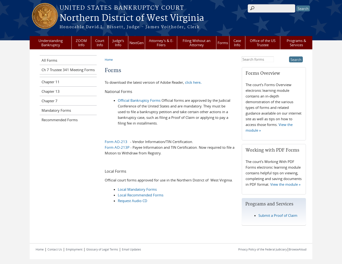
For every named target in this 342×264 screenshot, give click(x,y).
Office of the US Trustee (263, 42)
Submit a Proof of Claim (277, 215)
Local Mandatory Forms (137, 189)
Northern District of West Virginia (132, 18)
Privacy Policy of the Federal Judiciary (262, 249)
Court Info (99, 42)
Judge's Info (118, 42)
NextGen (136, 42)
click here (193, 82)
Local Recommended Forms (140, 195)
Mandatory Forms (56, 110)
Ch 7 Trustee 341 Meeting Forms (68, 69)
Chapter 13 (51, 91)
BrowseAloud (297, 249)
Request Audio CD (132, 200)
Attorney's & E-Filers (161, 42)
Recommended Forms (60, 119)
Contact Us (55, 249)
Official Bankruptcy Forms (139, 100)
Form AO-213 (116, 141)
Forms (223, 42)
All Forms (49, 60)
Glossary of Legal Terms (102, 249)
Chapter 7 (49, 100)
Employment (74, 249)
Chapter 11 (51, 81)
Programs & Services (296, 42)
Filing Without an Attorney (196, 42)
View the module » (285, 184)
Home (109, 59)
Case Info (237, 42)
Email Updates (131, 249)
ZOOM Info (81, 42)
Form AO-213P (117, 147)
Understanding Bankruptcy (50, 42)
